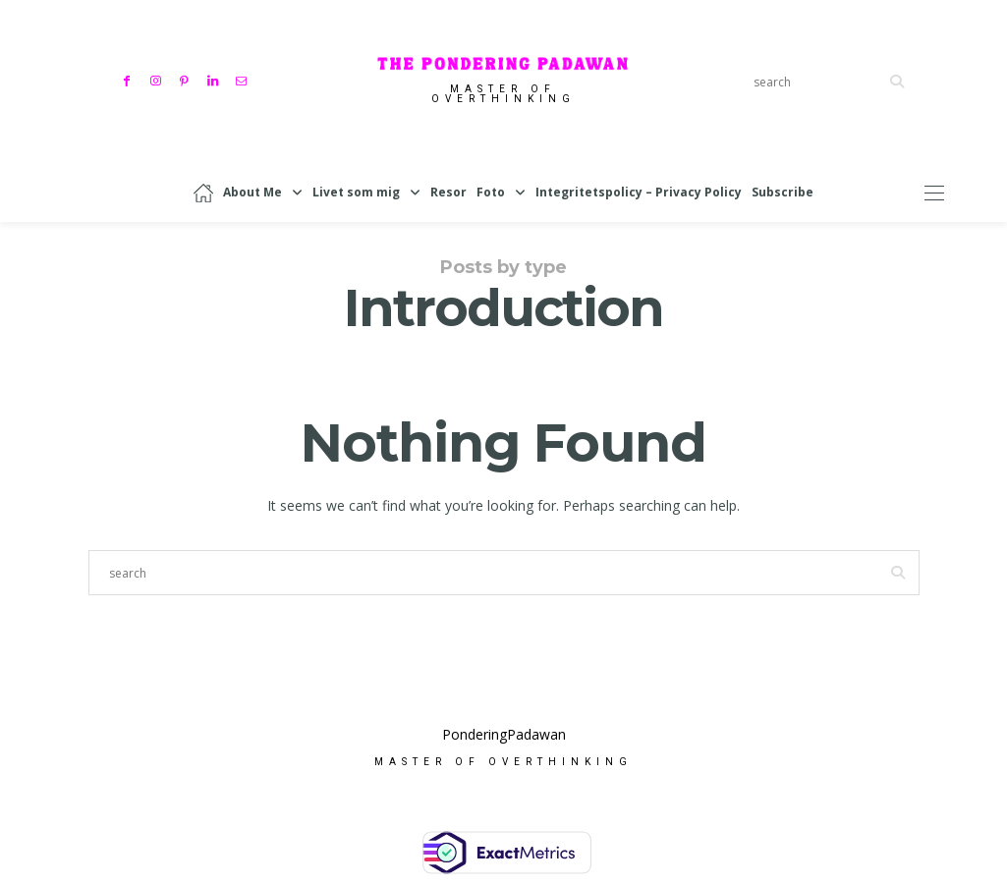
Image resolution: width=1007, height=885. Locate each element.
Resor (448, 192)
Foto (490, 192)
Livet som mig (356, 192)
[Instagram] (157, 79)
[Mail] (243, 79)
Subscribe (782, 192)
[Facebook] (129, 79)
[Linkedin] (214, 79)
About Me (252, 192)
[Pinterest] (186, 79)
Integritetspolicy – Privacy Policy (638, 192)
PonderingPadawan (504, 736)
